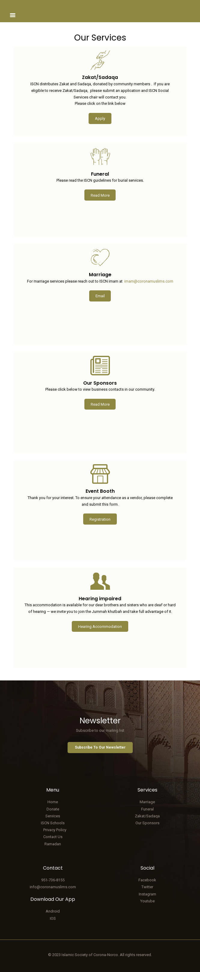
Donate (53, 809)
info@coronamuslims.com (53, 887)
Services (52, 816)
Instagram (147, 894)
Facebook (147, 880)
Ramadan (52, 844)
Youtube (147, 901)
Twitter (147, 887)
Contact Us (52, 836)
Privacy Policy (54, 830)
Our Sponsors (147, 823)
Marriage (147, 802)
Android (53, 911)
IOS (53, 918)
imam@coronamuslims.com (148, 281)
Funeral (147, 809)
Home (52, 802)
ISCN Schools (53, 823)
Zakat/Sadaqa (147, 816)
